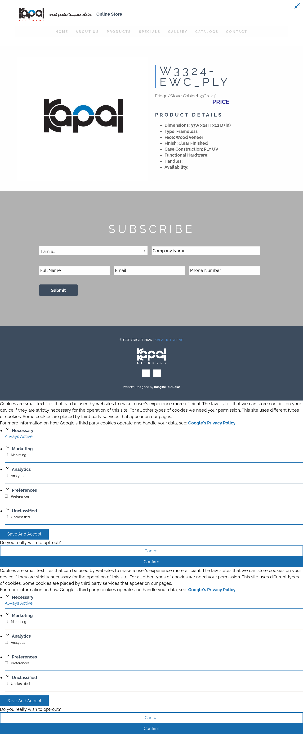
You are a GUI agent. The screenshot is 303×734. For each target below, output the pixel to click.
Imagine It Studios (167, 387)
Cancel (152, 550)
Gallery (177, 32)
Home (61, 32)
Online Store (109, 14)
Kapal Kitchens (169, 340)
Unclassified (24, 510)
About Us (87, 32)
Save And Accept (24, 533)
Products (119, 32)
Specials (150, 32)
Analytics (21, 469)
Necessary (22, 430)
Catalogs (207, 32)
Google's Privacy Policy (212, 422)
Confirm (151, 561)
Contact (236, 32)
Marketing (22, 448)
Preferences (24, 490)
